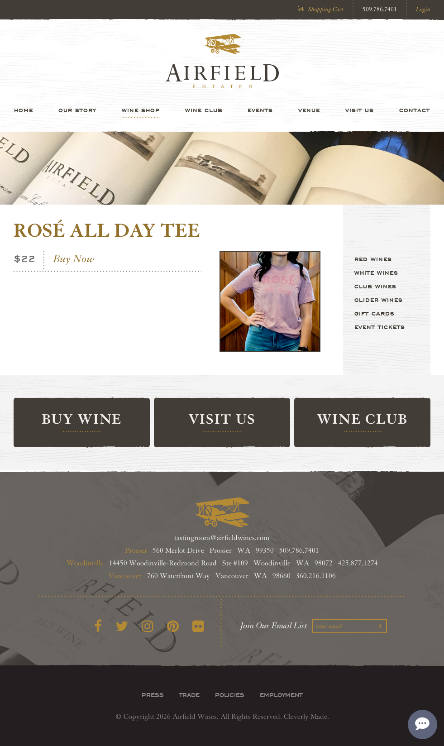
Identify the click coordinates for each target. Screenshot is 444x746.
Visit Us (359, 110)
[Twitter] (121, 626)
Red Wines (373, 259)
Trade (189, 695)
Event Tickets (379, 326)
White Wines (376, 272)
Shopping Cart (326, 9)
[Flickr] (198, 626)
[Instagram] (147, 626)
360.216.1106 (316, 576)
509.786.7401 (380, 9)
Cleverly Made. (306, 717)
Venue (309, 110)
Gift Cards (374, 313)
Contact (414, 110)
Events (260, 110)
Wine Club (204, 110)
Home (23, 110)
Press (153, 695)
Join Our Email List (273, 626)
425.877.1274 (358, 563)
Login (423, 9)
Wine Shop (141, 110)
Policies (229, 695)
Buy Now (74, 259)
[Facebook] (98, 626)
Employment (281, 695)
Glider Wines (378, 299)
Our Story (77, 110)
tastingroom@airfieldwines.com (222, 538)
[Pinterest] (173, 626)
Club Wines (375, 286)
